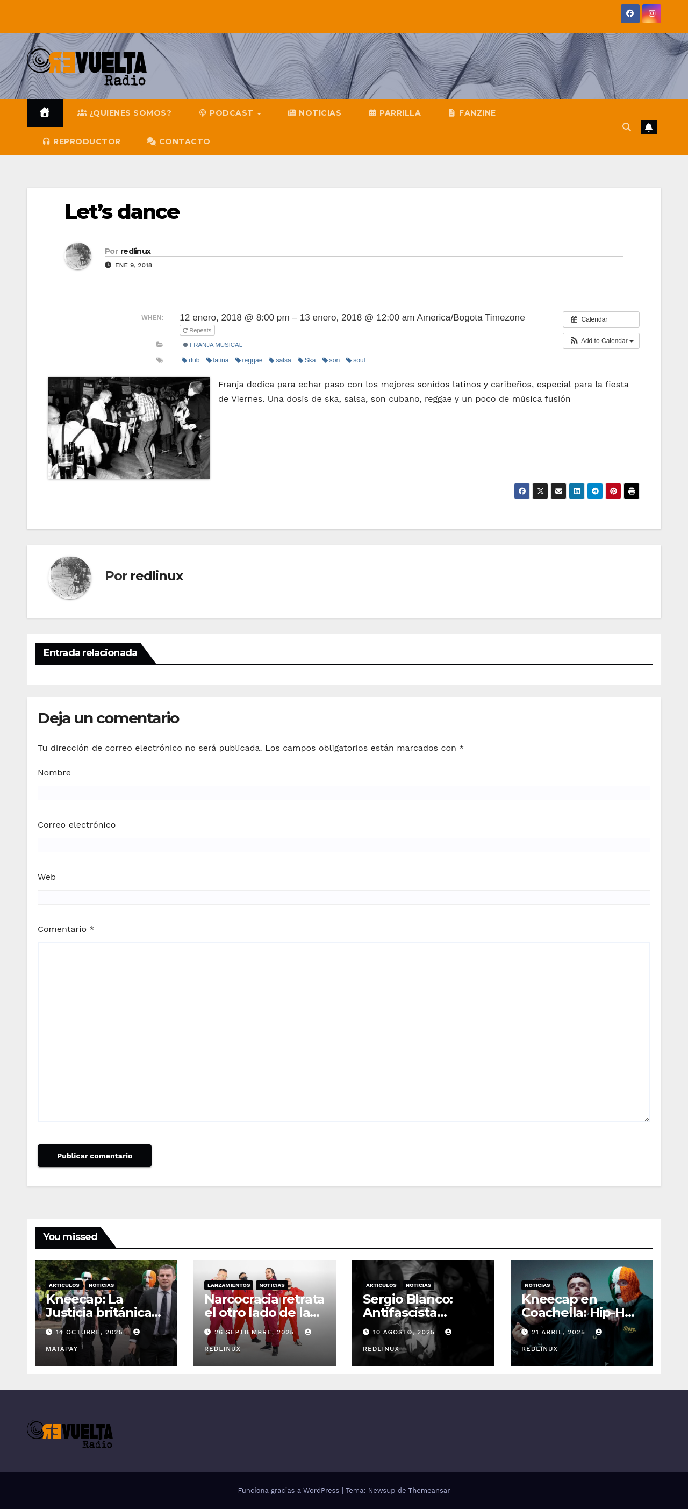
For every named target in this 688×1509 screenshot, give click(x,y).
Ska (307, 360)
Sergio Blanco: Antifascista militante (408, 1312)
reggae (249, 360)
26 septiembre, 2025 (255, 1332)
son (331, 360)
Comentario (66, 929)
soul (355, 360)
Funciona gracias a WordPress (289, 1490)
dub (190, 360)
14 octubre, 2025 (91, 1332)
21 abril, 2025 (560, 1332)
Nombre (54, 772)
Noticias (101, 1285)
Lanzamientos (228, 1285)
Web (47, 877)
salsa (280, 360)
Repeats (198, 330)
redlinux (135, 251)
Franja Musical (212, 344)
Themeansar (429, 1490)
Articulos (64, 1285)
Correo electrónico (77, 825)
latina (217, 360)
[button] (626, 127)
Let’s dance (121, 211)
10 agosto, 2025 (405, 1332)
